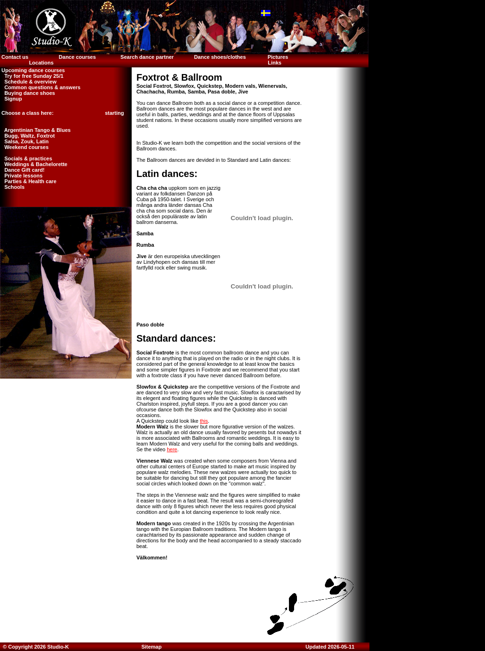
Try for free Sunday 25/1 (31, 76)
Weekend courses (24, 147)
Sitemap (151, 647)
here (172, 449)
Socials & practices (26, 158)
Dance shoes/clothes (220, 57)
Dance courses (77, 57)
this (204, 421)
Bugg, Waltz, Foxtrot (27, 136)
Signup (11, 99)
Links (274, 62)
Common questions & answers (40, 87)
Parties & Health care (28, 181)
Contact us (14, 57)
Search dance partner (147, 57)
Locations (41, 62)
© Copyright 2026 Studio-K (35, 647)
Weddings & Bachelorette (33, 164)
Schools (12, 187)
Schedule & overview (28, 81)
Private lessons (21, 175)
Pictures (278, 57)
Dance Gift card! (22, 170)
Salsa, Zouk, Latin (24, 141)
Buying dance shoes (27, 93)
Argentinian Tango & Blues (35, 130)
